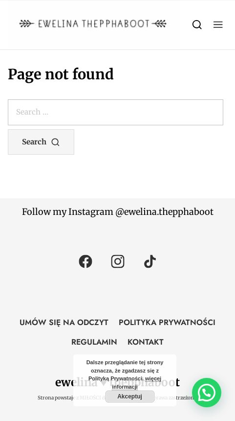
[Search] (197, 24)
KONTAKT (146, 342)
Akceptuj (129, 396)
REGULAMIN (94, 342)
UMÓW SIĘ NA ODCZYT (64, 322)
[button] (218, 24)
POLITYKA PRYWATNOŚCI (167, 322)
